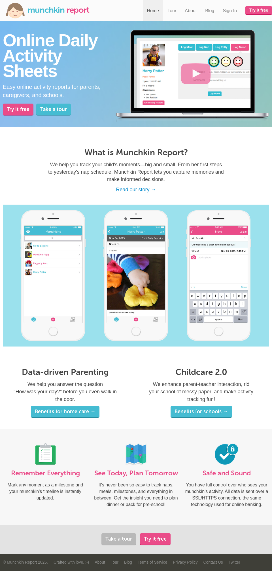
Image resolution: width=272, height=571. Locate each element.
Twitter (234, 562)
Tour (171, 10)
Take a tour (53, 109)
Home (153, 10)
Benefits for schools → (201, 411)
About (191, 10)
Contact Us (213, 562)
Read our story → (136, 189)
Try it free (258, 10)
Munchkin (47, 10)
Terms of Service (152, 562)
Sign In (230, 10)
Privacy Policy (185, 562)
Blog (209, 10)
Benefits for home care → (65, 411)
